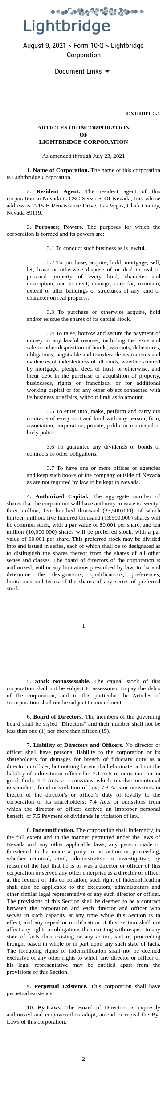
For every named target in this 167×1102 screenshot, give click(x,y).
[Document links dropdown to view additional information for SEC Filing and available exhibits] (83, 71)
